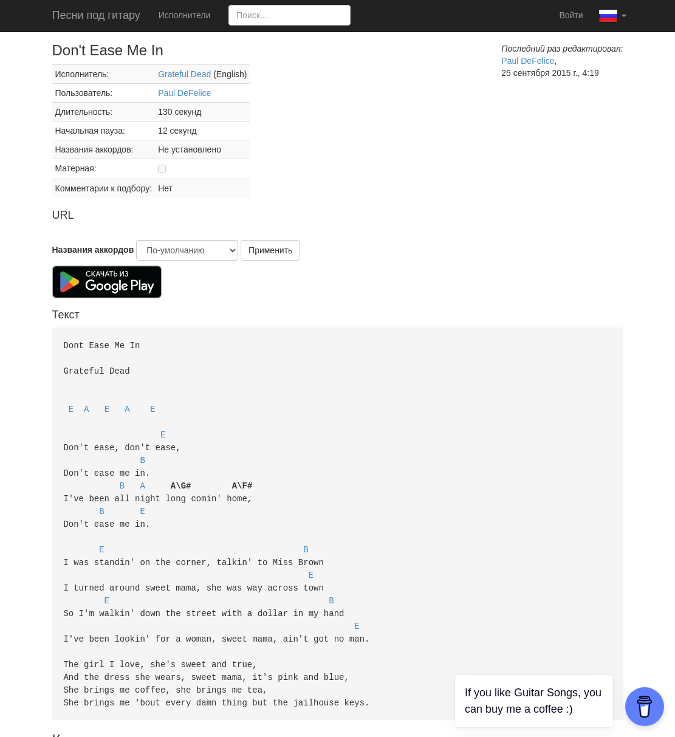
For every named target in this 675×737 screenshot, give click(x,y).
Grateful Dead (184, 74)
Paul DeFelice (184, 93)
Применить (270, 250)
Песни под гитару (96, 15)
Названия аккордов (93, 250)
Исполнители (184, 15)
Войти (571, 15)
